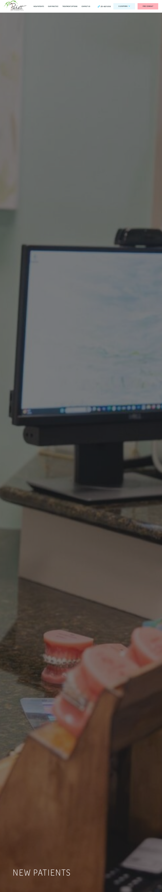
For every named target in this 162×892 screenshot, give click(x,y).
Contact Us (86, 6)
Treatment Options (69, 6)
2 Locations (124, 6)
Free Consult (148, 6)
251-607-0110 (104, 6)
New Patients (39, 6)
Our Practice (53, 6)
